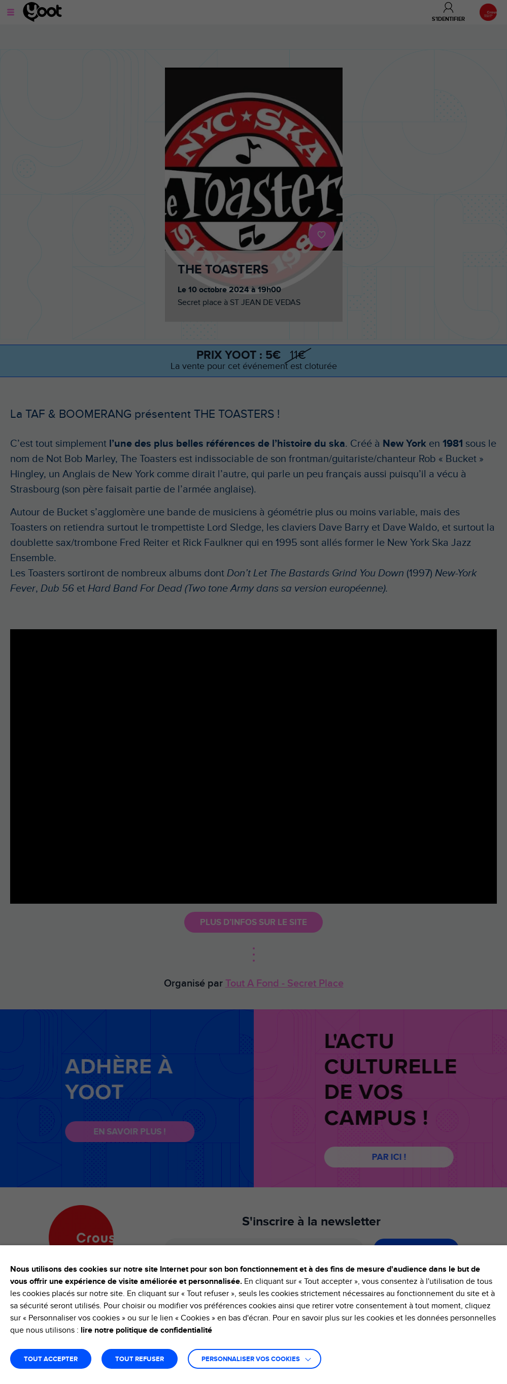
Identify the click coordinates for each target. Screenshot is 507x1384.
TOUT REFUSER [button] (139, 1359)
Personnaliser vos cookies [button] (250, 1359)
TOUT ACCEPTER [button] (51, 1359)
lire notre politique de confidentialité (146, 1330)
